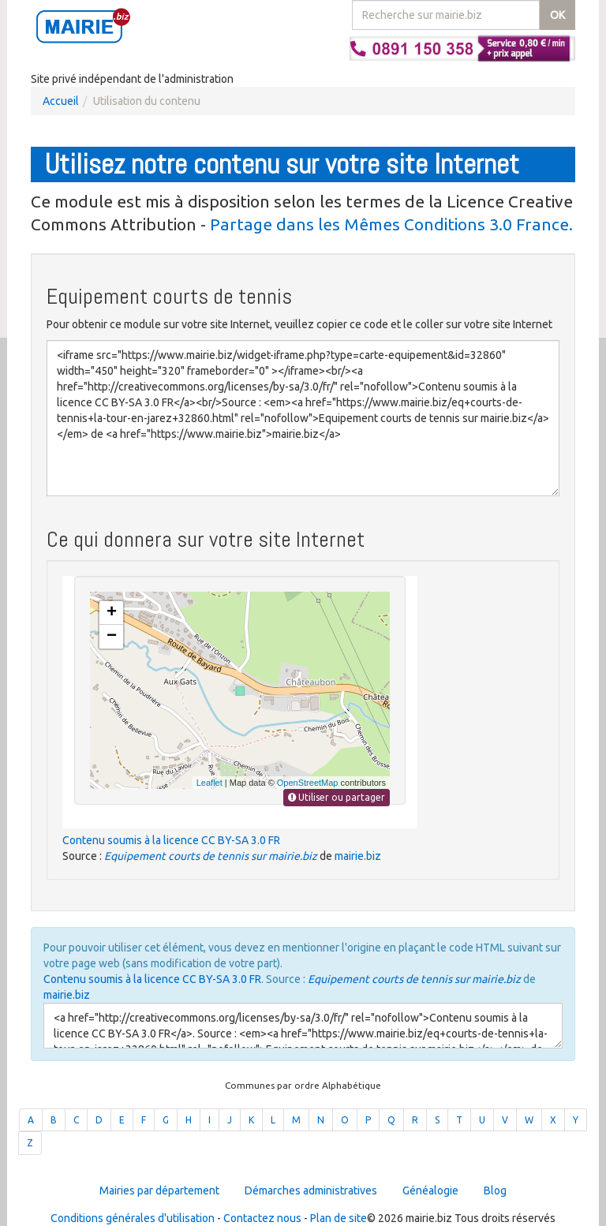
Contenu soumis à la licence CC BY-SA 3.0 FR (171, 840)
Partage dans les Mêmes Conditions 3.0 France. (391, 224)
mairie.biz (358, 856)
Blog (495, 1190)
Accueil (61, 101)
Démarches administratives (311, 1190)
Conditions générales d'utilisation (132, 1218)
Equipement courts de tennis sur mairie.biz (210, 856)
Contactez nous (262, 1218)
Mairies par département (159, 1190)
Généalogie (430, 1190)
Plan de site (338, 1218)
